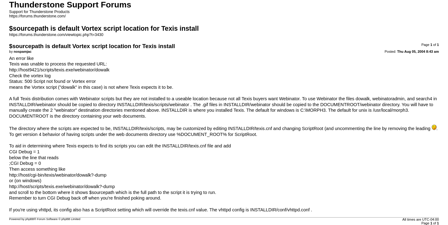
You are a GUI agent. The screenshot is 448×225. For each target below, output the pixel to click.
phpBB (29, 219)
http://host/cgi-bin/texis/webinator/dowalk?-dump (57, 175)
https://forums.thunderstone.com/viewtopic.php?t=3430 (56, 35)
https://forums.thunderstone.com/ (37, 16)
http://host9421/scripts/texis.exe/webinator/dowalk (59, 69)
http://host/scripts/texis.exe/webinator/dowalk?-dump (62, 186)
